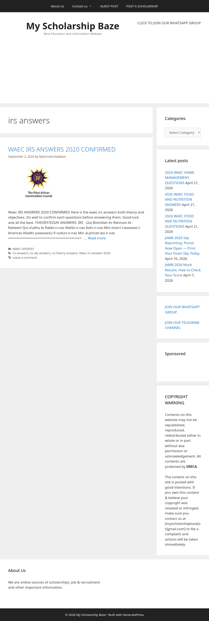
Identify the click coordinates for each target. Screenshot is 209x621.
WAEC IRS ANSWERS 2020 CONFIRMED (62, 149)
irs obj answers (40, 253)
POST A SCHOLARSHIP (142, 6)
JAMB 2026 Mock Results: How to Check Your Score (183, 269)
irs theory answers (65, 253)
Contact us (84, 6)
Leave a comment (25, 257)
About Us (57, 6)
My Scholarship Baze (72, 26)
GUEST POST (109, 6)
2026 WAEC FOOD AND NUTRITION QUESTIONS (179, 221)
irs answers (20, 253)
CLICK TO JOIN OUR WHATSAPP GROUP (169, 23)
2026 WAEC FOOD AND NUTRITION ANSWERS (179, 199)
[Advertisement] (169, 64)
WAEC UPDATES (23, 249)
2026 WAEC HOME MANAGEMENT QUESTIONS (180, 177)
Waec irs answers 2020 (95, 253)
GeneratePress (133, 615)
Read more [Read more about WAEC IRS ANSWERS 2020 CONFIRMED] (97, 238)
